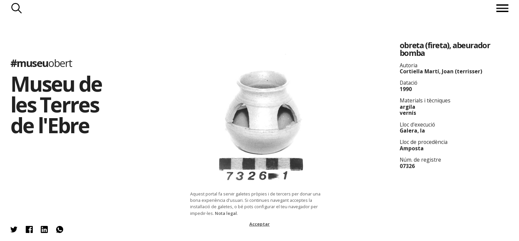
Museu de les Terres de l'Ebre (56, 104)
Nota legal (226, 213)
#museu (41, 63)
